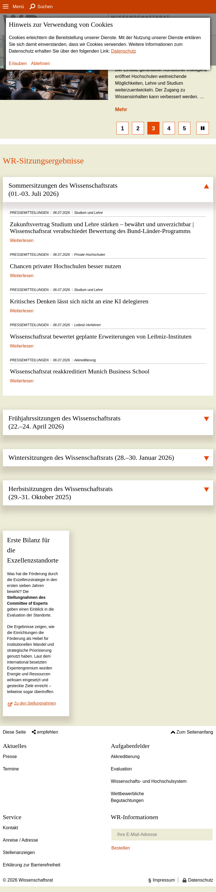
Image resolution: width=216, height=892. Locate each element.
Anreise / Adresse (20, 840)
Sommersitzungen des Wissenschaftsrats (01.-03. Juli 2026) (63, 189)
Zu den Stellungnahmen (35, 703)
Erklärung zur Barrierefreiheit (31, 864)
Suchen (45, 6)
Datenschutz (123, 51)
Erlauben (18, 63)
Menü (18, 6)
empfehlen (47, 732)
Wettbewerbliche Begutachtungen (127, 797)
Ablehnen (40, 63)
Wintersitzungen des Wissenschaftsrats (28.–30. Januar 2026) (91, 457)
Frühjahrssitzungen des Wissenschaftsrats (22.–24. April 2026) (64, 422)
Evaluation (121, 769)
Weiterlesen (21, 240)
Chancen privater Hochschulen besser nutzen (108, 261)
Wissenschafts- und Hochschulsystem (148, 781)
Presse (10, 756)
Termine (11, 769)
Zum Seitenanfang (194, 732)
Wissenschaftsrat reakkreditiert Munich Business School (108, 366)
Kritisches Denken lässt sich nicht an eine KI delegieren (108, 296)
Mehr (121, 109)
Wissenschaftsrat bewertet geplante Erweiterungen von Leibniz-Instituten (108, 331)
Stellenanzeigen (19, 852)
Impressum (164, 880)
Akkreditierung (125, 756)
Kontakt (10, 827)
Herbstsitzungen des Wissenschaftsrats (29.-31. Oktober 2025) (60, 493)
